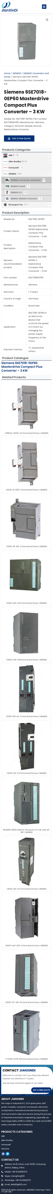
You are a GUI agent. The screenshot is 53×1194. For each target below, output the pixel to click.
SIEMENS (17, 73)
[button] (44, 6)
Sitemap (40, 1190)
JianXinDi (9, 10)
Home (7, 73)
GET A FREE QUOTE (41, 1090)
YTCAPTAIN (6, 1191)
